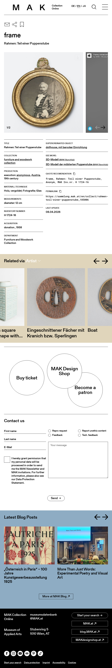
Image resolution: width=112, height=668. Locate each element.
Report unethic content (94, 431)
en (78, 6)
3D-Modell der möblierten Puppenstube (77, 164)
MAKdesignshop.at (90, 640)
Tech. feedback (90, 435)
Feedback (57, 435)
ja (84, 6)
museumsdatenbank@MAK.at (43, 617)
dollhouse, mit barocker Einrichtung (66, 147)
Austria (35, 175)
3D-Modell (60, 159)
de (73, 6)
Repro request (59, 431)
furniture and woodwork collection (18, 161)
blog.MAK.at (89, 632)
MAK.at (89, 623)
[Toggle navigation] (105, 7)
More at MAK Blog (56, 596)
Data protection (33, 662)
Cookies (74, 662)
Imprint (47, 662)
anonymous (23, 175)
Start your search (89, 615)
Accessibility (60, 662)
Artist (31, 260)
